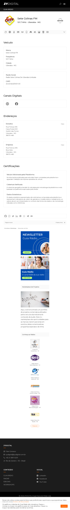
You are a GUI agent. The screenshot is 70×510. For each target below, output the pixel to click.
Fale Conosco (11, 451)
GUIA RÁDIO (8, 475)
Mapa (62, 124)
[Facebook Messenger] (20, 216)
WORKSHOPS (9, 485)
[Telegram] (27, 216)
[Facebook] (5, 216)
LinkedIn (42, 476)
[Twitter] (13, 216)
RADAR (6, 479)
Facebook (43, 479)
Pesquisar (35, 426)
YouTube (43, 482)
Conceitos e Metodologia (10, 228)
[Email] (31, 216)
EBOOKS (7, 482)
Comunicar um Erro (23, 228)
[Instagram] (9, 216)
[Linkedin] (16, 216)
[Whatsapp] (24, 216)
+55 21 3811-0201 (12, 458)
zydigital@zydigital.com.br (16, 454)
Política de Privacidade (21, 502)
